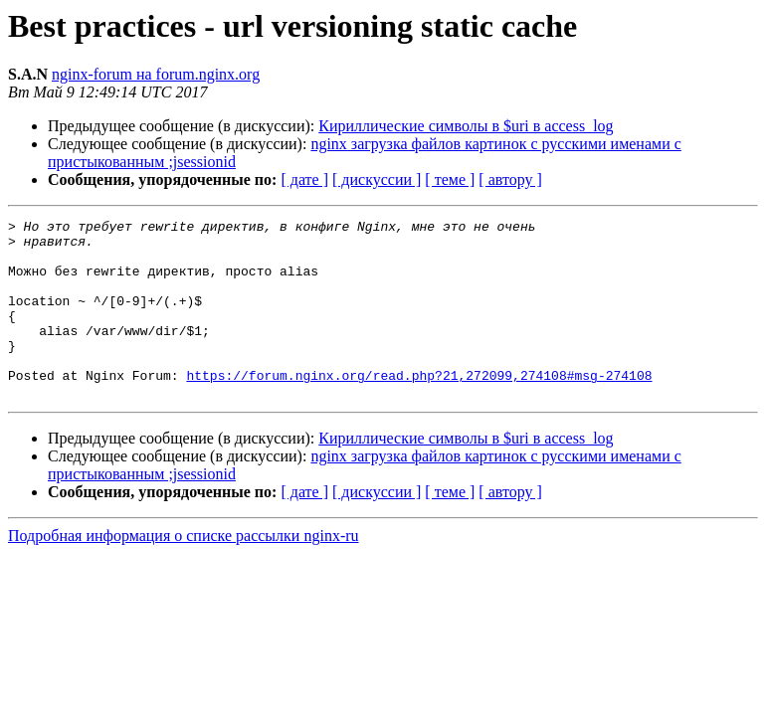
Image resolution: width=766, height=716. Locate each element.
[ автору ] (510, 179)
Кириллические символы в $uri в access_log (465, 125)
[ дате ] (304, 179)
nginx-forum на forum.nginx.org (156, 74)
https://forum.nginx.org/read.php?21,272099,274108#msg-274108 (419, 408)
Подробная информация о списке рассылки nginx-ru (183, 571)
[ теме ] (450, 179)
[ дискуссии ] (376, 179)
